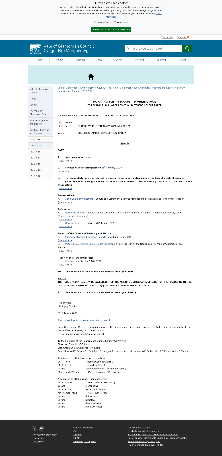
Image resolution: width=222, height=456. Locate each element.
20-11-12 (35, 169)
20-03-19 (35, 151)
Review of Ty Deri (74, 223)
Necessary (101, 22)
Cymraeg (183, 37)
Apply (59, 59)
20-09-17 (35, 157)
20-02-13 (36, 145)
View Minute (65, 160)
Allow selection (121, 29)
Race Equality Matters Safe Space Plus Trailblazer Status (157, 438)
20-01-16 (35, 139)
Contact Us (167, 37)
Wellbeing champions (84, 441)
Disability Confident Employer (143, 431)
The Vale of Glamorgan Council (39, 112)
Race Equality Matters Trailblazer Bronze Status (153, 434)
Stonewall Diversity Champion (144, 441)
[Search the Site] (187, 48)
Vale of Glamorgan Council (39, 91)
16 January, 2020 (112, 167)
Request (80, 59)
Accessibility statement (45, 434)
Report (39, 59)
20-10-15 (35, 163)
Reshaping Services (75, 212)
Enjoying (161, 59)
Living (118, 59)
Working (139, 59)
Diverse (77, 434)
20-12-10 (35, 176)
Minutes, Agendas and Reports (39, 122)
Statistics (121, 22)
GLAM (76, 438)
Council (182, 59)
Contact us (38, 438)
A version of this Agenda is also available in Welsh (84, 320)
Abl (75, 431)
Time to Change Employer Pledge (146, 444)
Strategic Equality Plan (76, 261)
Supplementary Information (73, 216)
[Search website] (153, 48)
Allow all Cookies (101, 29)
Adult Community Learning (79, 198)
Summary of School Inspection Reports (85, 237)
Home (33, 98)
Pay (100, 59)
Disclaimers (39, 441)
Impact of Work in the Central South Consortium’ (90, 243)
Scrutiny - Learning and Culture (39, 131)
